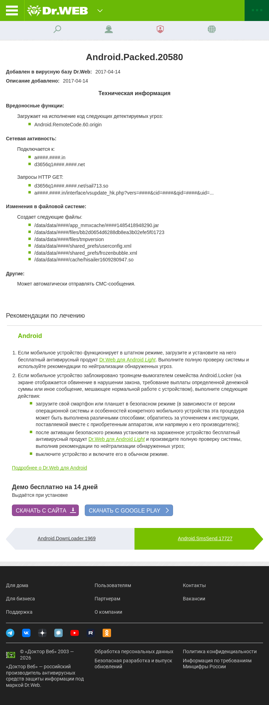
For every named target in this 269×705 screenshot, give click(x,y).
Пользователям (113, 585)
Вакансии (194, 598)
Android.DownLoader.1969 (66, 538)
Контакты (194, 585)
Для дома (17, 585)
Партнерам (107, 598)
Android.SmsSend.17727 (205, 538)
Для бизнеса (20, 598)
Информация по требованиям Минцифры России (217, 664)
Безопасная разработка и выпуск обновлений (133, 664)
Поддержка (19, 611)
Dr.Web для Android (127, 359)
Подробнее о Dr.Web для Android (49, 468)
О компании (108, 611)
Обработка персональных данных (134, 651)
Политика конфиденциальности (220, 651)
